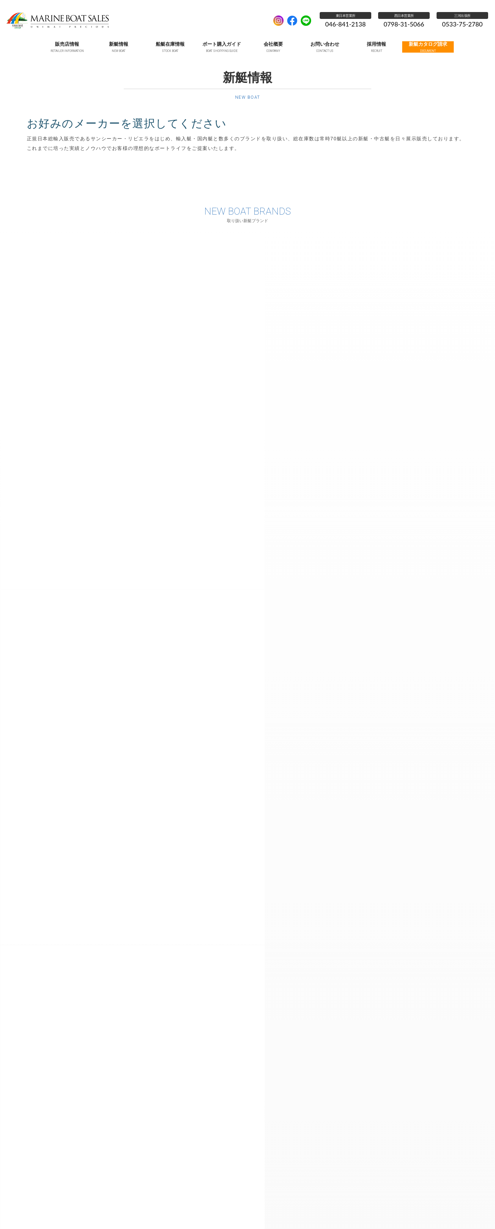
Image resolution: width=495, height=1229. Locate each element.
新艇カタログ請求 (398, 1208)
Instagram (278, 21)
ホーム (91, 1208)
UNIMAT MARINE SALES (136, 20)
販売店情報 (119, 1208)
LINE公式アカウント (306, 21)
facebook (292, 21)
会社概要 (255, 1208)
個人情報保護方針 (326, 1208)
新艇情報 (148, 1208)
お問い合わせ (287, 1208)
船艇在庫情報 (180, 1208)
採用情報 (362, 1208)
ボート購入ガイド (219, 1208)
